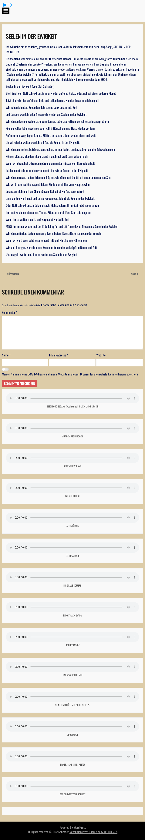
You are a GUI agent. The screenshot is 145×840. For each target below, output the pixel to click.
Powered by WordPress (72, 827)
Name (6, 355)
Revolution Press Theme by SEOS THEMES (93, 831)
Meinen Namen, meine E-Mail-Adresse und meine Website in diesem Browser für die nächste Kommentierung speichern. (70, 374)
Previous (14, 274)
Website (101, 355)
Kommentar (9, 312)
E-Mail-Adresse (58, 355)
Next (134, 274)
